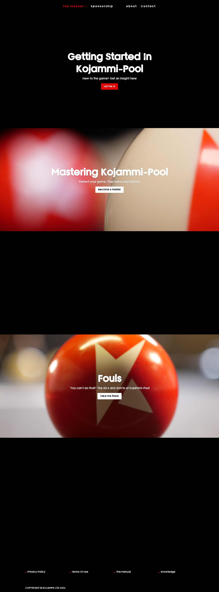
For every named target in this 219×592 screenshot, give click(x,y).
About (131, 6)
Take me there (109, 396)
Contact (148, 6)
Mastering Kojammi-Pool (109, 172)
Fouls (109, 379)
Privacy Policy (36, 572)
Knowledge (168, 572)
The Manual (73, 6)
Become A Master (109, 189)
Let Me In (109, 86)
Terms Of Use (80, 572)
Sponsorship (102, 6)
